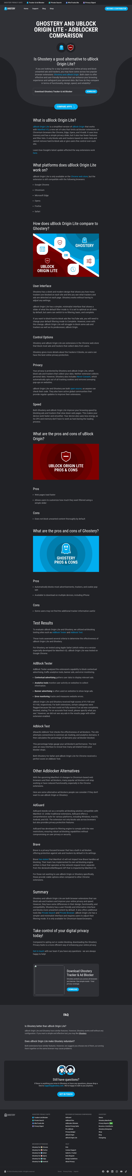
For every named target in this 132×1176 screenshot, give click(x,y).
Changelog (102, 1138)
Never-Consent (84, 376)
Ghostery (82, 1033)
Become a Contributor (116, 9)
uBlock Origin (78, 126)
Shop (52, 9)
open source (76, 388)
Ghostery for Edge (39, 1159)
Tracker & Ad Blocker (35, 3)
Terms (60, 1171)
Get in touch (38, 951)
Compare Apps (66, 106)
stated (45, 859)
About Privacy (70, 1161)
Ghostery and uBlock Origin (66, 74)
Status (101, 1117)
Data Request (69, 1156)
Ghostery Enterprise (105, 1129)
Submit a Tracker (71, 1153)
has (40, 859)
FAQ (66, 1147)
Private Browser (67, 913)
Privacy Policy (67, 1171)
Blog (44, 9)
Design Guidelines (71, 1159)
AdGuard (68, 1117)
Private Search (55, 3)
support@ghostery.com (54, 1086)
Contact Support (70, 1150)
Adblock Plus (69, 1120)
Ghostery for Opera (39, 1156)
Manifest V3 (43, 129)
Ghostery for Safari (39, 1153)
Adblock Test (76, 632)
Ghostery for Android (40, 1161)
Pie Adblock (69, 1129)
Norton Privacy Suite (72, 1126)
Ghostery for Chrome (40, 1147)
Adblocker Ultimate (71, 1123)
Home (26, 9)
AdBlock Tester (59, 632)
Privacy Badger (70, 1132)
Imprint (76, 1171)
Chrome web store (79, 176)
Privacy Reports (106, 1123)
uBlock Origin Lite (41, 126)
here (35, 153)
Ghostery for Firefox (39, 1150)
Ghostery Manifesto (105, 1120)
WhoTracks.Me (72, 3)
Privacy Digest (89, 3)
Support (35, 9)
